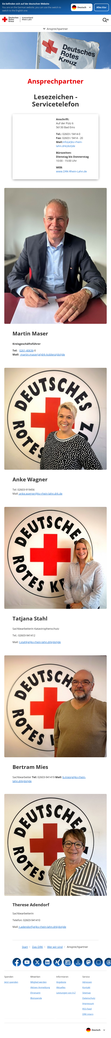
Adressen (87, 982)
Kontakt (86, 987)
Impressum (88, 1003)
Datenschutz (88, 998)
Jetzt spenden (11, 982)
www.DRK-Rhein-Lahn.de (71, 171)
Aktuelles (60, 987)
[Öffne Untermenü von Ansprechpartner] (55, 29)
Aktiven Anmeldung (40, 987)
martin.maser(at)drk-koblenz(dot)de (42, 354)
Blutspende (36, 998)
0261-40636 (26, 350)
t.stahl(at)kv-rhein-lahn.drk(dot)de (40, 642)
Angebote (61, 982)
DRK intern (87, 1014)
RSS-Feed (87, 1008)
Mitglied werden (38, 982)
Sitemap (86, 992)
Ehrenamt (35, 992)
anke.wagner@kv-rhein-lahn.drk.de (40, 493)
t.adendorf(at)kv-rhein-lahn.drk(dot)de (42, 927)
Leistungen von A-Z (66, 992)
